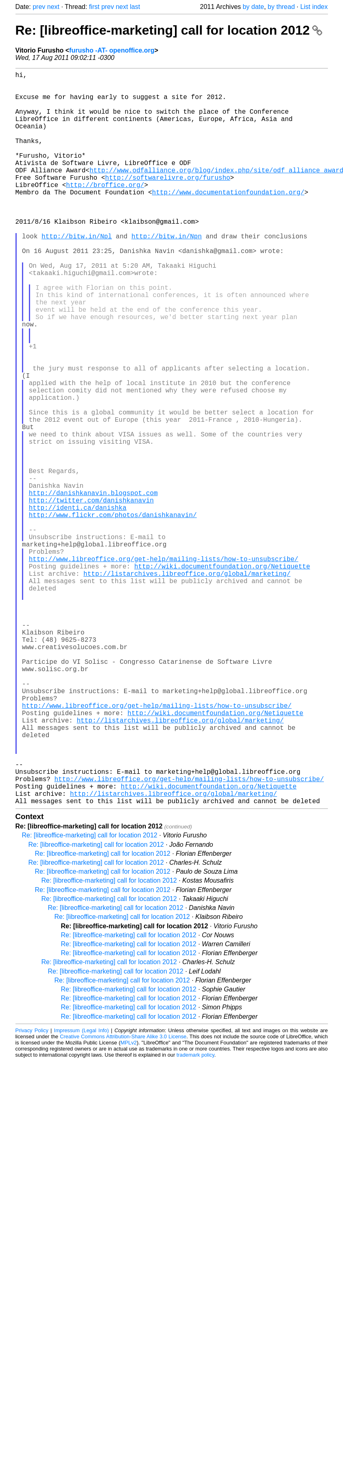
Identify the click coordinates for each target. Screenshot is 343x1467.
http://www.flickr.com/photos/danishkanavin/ (113, 614)
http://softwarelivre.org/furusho (167, 201)
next (53, 6)
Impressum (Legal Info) (81, 1193)
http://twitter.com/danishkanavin (91, 596)
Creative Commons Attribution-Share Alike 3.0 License (123, 1199)
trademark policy (195, 1218)
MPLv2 (128, 1206)
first (94, 6)
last (135, 6)
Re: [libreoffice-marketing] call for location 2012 (169, 30)
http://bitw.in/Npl (77, 273)
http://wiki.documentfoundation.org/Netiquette (222, 676)
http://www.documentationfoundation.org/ (228, 219)
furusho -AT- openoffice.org (111, 50)
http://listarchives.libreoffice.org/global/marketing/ (187, 685)
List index (314, 6)
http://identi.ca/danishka (78, 605)
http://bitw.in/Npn (166, 273)
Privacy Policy (31, 1193)
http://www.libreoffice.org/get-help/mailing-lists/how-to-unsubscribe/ (163, 667)
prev (39, 6)
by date (253, 6)
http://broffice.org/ (105, 210)
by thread (281, 6)
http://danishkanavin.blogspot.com (93, 587)
